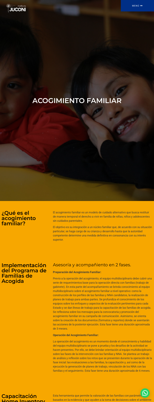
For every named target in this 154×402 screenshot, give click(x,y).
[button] (145, 393)
